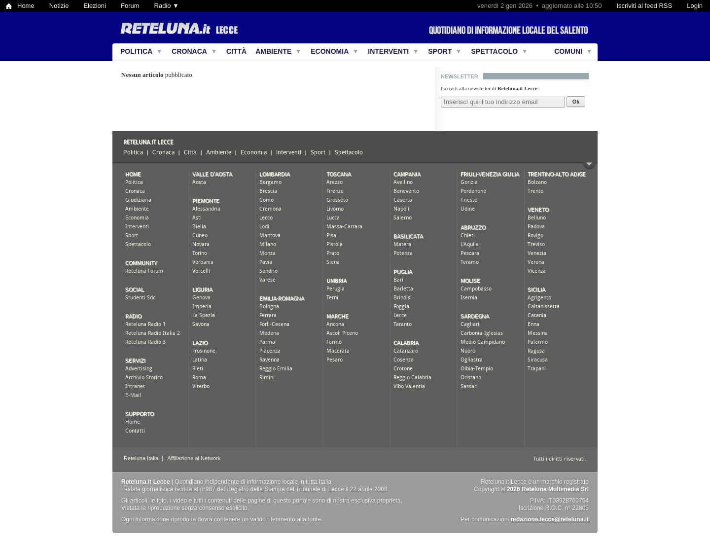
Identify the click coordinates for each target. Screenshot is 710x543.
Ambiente (273, 51)
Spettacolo (494, 51)
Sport (440, 51)
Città (236, 51)
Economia (330, 51)
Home (26, 5)
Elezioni (94, 5)
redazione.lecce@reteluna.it (550, 519)
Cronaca (189, 51)
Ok (576, 102)
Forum (130, 5)
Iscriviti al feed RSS (644, 5)
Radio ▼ (166, 5)
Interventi (388, 51)
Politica (136, 51)
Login (695, 5)
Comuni (568, 51)
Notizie (59, 5)
